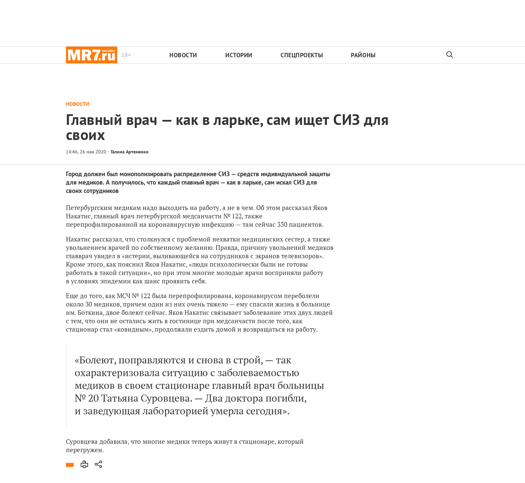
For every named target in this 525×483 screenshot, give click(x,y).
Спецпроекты (302, 55)
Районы (363, 55)
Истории (238, 55)
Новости (183, 55)
